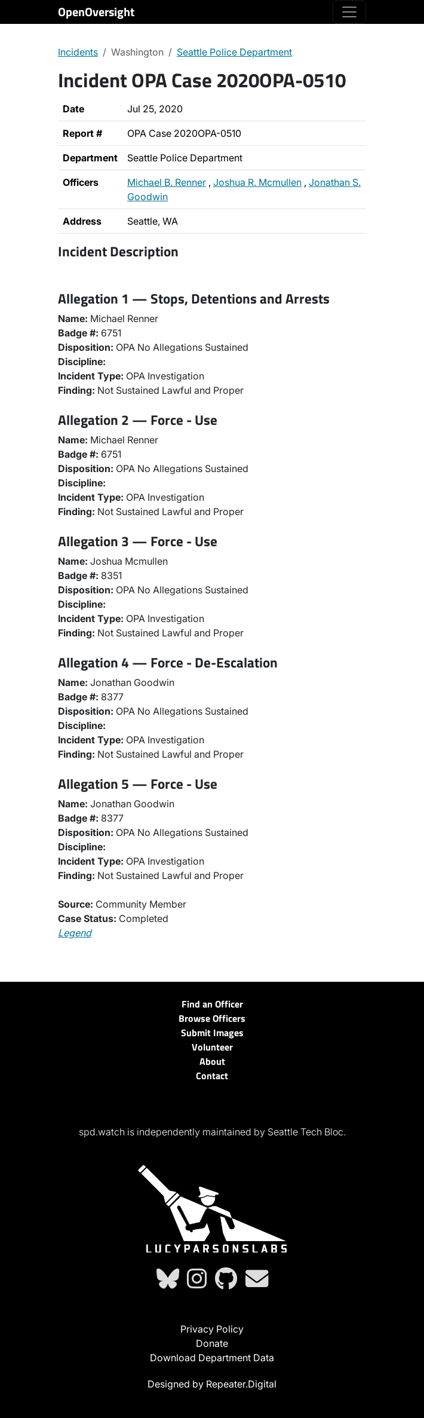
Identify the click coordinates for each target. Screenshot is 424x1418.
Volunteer (212, 1047)
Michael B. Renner (166, 182)
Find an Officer (212, 1004)
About (212, 1061)
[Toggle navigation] (349, 12)
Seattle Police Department (234, 52)
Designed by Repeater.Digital (212, 1384)
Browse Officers (212, 1018)
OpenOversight (96, 11)
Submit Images (212, 1032)
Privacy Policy (212, 1329)
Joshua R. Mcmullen (257, 182)
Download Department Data (212, 1358)
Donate (212, 1343)
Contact (212, 1075)
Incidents (78, 52)
